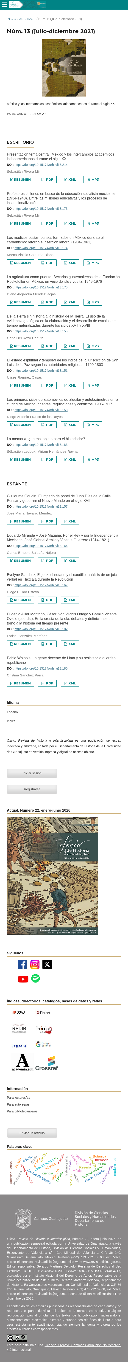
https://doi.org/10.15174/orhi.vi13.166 (40, 546)
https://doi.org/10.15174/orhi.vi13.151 (40, 370)
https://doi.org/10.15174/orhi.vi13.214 (40, 165)
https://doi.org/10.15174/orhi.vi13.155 (40, 331)
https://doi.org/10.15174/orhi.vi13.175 (40, 287)
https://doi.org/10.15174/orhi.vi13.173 (40, 208)
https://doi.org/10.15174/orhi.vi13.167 (40, 585)
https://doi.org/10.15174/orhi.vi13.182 (40, 629)
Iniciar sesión (32, 773)
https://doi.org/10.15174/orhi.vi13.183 (40, 445)
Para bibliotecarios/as (22, 1111)
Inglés (11, 721)
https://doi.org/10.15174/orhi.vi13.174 (40, 248)
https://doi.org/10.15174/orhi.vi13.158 (40, 410)
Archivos (27, 19)
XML (72, 180)
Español (13, 712)
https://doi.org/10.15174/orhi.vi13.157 (40, 506)
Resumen (22, 180)
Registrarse (32, 789)
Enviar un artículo (32, 1133)
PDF (49, 180)
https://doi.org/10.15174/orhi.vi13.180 (40, 668)
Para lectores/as (18, 1097)
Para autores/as (18, 1104)
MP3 (95, 180)
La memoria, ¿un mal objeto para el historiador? (46, 439)
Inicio (11, 19)
